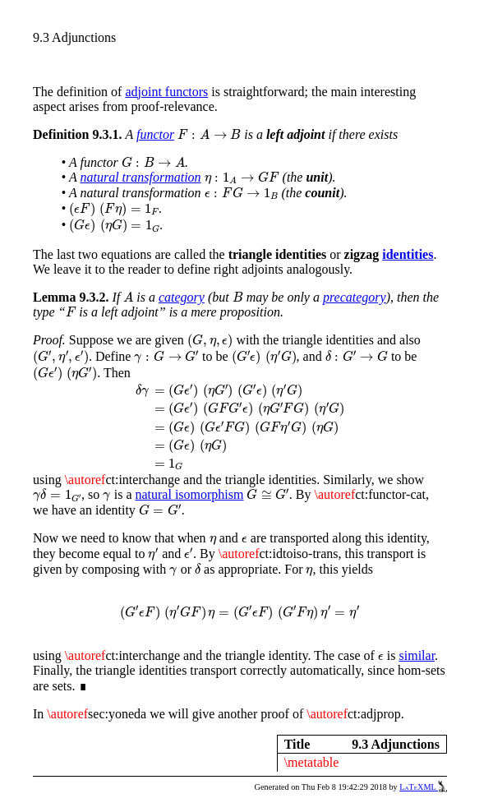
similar (417, 655)
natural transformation (140, 177)
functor (155, 134)
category (182, 297)
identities (407, 254)
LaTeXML (423, 786)
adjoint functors (166, 92)
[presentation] (209, 134)
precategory (354, 297)
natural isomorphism (189, 494)
